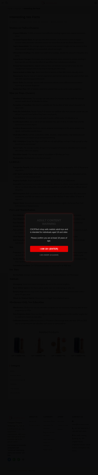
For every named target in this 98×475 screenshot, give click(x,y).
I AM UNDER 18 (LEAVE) (49, 255)
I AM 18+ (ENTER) (49, 249)
